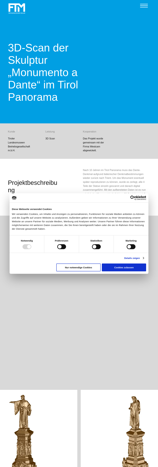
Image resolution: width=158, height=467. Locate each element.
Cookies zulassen (124, 267)
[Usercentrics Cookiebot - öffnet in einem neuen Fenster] (132, 198)
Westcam (95, 146)
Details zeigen (132, 258)
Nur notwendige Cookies (78, 267)
